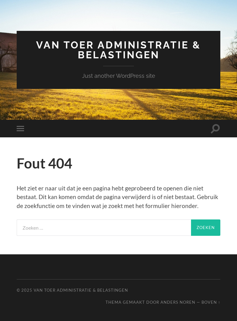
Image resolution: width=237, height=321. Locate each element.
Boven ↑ (211, 302)
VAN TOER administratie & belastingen (118, 49)
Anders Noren (177, 302)
